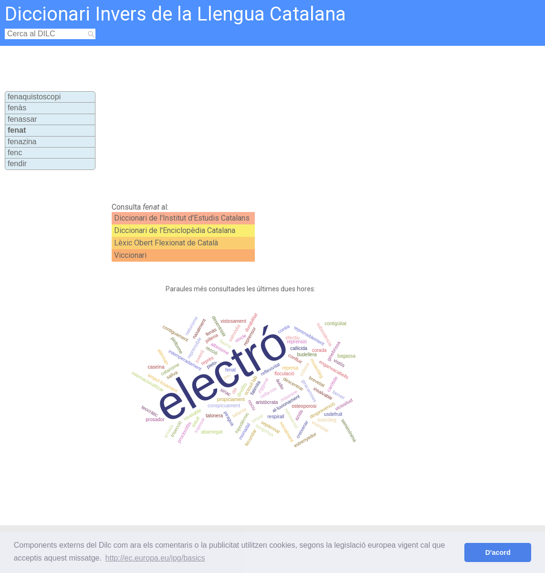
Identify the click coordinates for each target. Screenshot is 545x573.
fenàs (17, 108)
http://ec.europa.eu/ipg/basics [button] (155, 558)
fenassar (22, 119)
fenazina (22, 142)
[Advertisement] (271, 122)
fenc (15, 153)
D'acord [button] (498, 552)
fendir (17, 163)
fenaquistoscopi (34, 97)
